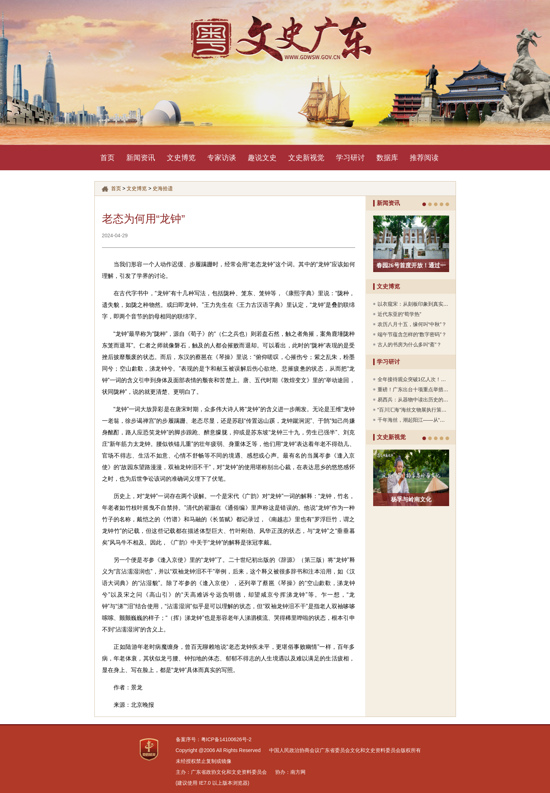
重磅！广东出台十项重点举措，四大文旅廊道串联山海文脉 (443, 389)
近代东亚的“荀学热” (399, 314)
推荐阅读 (424, 158)
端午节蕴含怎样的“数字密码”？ (412, 334)
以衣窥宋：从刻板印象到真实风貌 (415, 304)
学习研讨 (350, 158)
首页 (107, 158)
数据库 (387, 158)
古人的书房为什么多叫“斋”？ (410, 344)
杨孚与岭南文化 (411, 499)
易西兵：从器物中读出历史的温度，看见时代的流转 (436, 399)
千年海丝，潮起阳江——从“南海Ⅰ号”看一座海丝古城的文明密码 (448, 420)
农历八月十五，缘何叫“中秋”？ (412, 324)
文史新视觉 (306, 158)
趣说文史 (262, 158)
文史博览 (181, 158)
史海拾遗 (163, 188)
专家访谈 (221, 158)
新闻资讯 (140, 158)
